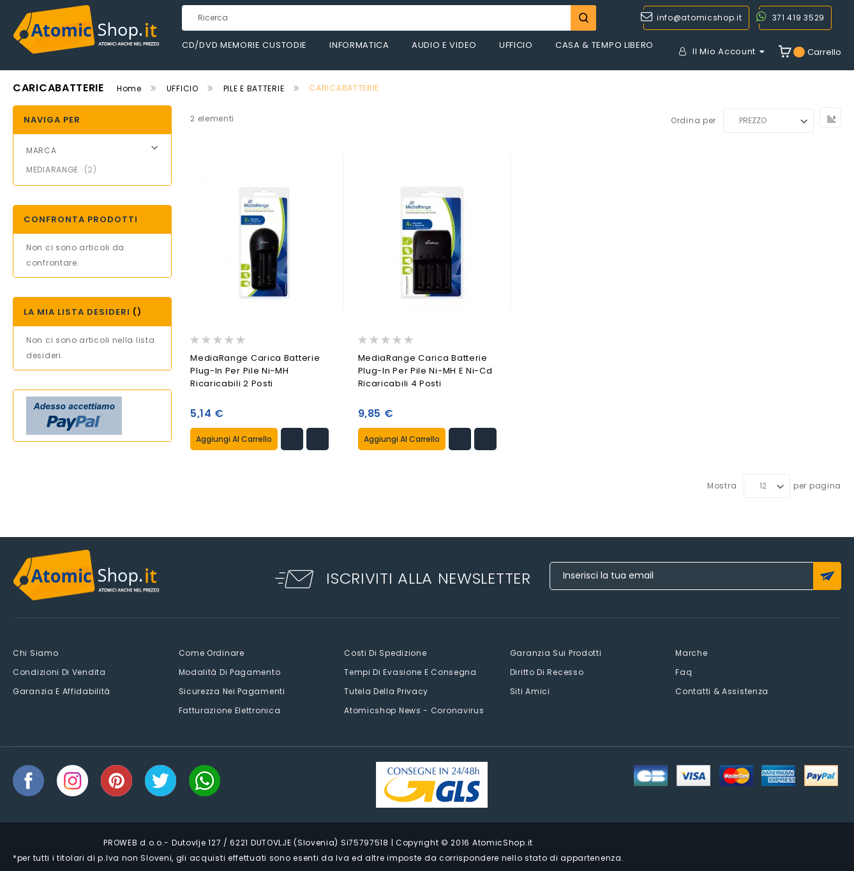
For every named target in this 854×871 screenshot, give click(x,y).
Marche (691, 651)
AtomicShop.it (502, 841)
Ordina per (693, 120)
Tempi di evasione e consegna (410, 670)
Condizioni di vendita (59, 670)
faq (683, 670)
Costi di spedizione (385, 651)
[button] (292, 438)
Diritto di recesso (547, 670)
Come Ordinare (211, 651)
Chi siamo (35, 651)
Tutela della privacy (386, 690)
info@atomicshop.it (699, 17)
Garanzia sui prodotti (556, 651)
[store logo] (86, 29)
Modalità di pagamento (230, 670)
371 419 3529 (798, 17)
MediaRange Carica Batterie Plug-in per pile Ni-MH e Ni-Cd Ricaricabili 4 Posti (425, 371)
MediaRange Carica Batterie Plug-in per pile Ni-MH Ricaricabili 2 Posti (255, 371)
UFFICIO (183, 88)
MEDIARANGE (65, 169)
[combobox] (389, 18)
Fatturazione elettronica (230, 709)
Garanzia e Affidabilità (61, 690)
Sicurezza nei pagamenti (232, 690)
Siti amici (530, 690)
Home (129, 88)
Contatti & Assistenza (721, 690)
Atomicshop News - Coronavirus (414, 709)
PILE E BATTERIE (254, 88)
